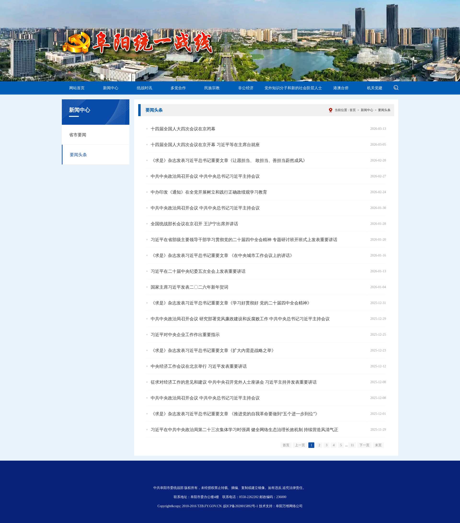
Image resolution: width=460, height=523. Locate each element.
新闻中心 (110, 88)
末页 (378, 445)
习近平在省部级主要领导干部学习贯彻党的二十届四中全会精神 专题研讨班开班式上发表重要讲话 (244, 239)
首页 (353, 110)
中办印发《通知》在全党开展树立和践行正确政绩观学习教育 (209, 192)
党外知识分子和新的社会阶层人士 (293, 88)
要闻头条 (384, 110)
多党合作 (178, 88)
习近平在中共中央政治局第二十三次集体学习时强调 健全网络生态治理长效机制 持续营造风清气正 (244, 429)
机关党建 (374, 88)
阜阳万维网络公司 (289, 506)
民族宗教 (212, 88)
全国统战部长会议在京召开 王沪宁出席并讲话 (194, 223)
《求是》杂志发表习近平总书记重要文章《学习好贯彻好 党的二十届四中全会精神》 (231, 303)
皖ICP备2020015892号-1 (240, 506)
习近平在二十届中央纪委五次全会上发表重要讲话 (198, 271)
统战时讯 (144, 88)
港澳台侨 (341, 88)
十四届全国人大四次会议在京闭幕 (183, 128)
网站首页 (77, 88)
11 (352, 445)
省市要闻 (77, 134)
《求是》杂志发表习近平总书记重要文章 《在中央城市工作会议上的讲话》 (222, 255)
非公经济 (245, 88)
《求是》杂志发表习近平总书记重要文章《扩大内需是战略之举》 (213, 350)
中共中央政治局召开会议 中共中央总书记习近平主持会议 (205, 176)
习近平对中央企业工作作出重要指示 (185, 334)
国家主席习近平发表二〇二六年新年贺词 (189, 287)
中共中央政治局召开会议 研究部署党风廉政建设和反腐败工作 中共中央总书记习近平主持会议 (240, 318)
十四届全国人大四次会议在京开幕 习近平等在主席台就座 (205, 144)
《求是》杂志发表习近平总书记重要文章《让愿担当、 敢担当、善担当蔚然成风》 (229, 160)
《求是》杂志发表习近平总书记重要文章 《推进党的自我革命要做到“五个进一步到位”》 (235, 413)
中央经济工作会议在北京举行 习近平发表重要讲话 (199, 366)
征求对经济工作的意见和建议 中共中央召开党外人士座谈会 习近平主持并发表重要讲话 (234, 382)
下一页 (364, 445)
